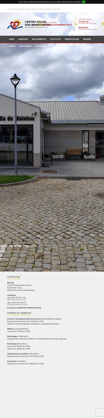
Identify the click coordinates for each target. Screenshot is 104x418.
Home (11, 39)
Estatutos (55, 39)
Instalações (25, 46)
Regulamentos (39, 39)
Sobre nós (23, 39)
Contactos (40, 46)
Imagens (87, 39)
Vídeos (12, 46)
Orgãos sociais (72, 39)
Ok (84, 2)
